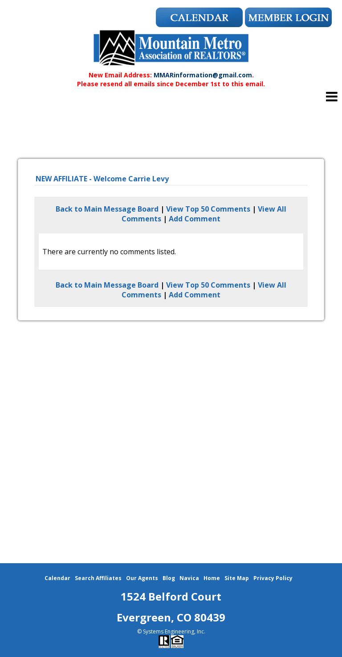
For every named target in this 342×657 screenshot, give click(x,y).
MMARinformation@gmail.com (203, 75)
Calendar (57, 578)
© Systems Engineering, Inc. (171, 631)
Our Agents (142, 578)
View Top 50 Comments (208, 209)
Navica (189, 578)
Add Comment (194, 219)
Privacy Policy (273, 578)
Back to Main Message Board (107, 209)
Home (212, 578)
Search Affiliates (98, 578)
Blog (169, 578)
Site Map (236, 578)
